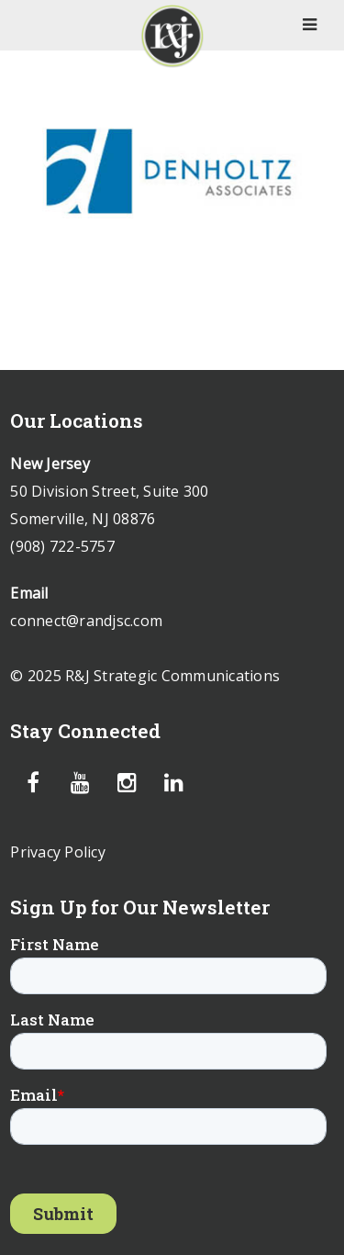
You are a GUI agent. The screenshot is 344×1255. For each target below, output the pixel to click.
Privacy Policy (57, 852)
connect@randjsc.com (86, 621)
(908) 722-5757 (62, 546)
